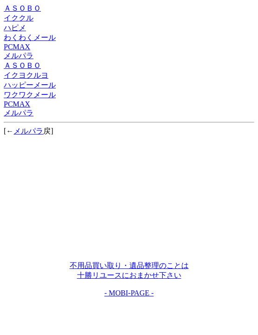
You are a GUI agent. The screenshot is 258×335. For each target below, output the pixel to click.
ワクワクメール (30, 95)
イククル (18, 18)
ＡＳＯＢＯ (22, 8)
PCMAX (17, 47)
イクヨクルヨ (26, 75)
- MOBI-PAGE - (128, 293)
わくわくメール (30, 37)
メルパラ (18, 56)
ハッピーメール (30, 85)
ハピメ (15, 28)
